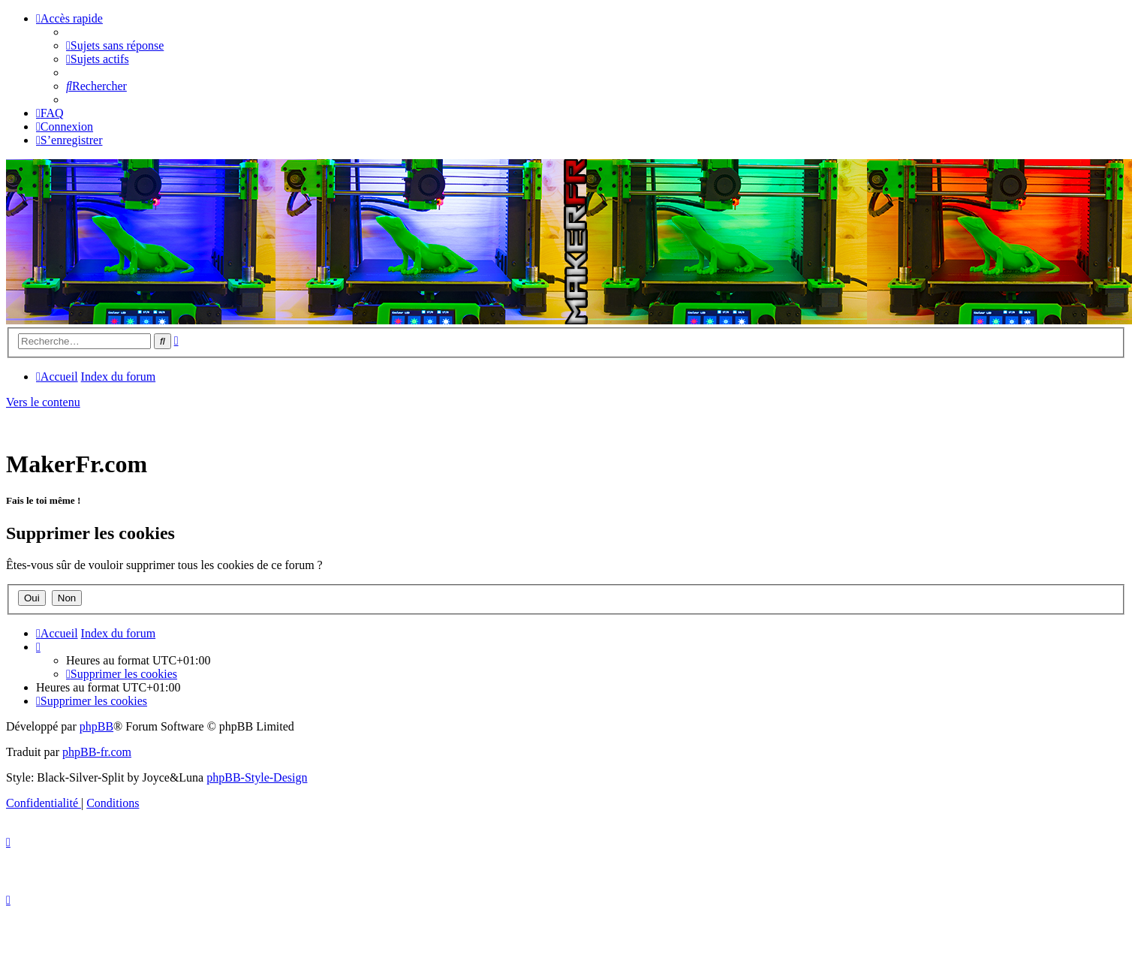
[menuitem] (115, 45)
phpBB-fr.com (96, 752)
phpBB (96, 726)
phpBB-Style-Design (256, 777)
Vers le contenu (43, 402)
